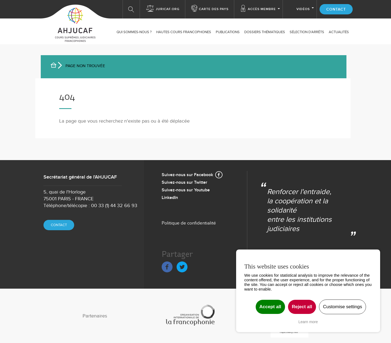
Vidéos (303, 9)
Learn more (308, 322)
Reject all (302, 306)
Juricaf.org (168, 9)
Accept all (270, 306)
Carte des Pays (214, 9)
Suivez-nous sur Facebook (187, 174)
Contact (336, 9)
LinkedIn (170, 197)
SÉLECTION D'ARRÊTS (307, 32)
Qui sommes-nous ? (134, 32)
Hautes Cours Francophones (183, 32)
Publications (228, 32)
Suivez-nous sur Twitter (184, 182)
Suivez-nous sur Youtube (186, 190)
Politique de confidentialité (189, 223)
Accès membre (262, 9)
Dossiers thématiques (264, 32)
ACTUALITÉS (339, 32)
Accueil (55, 66)
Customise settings (342, 306)
